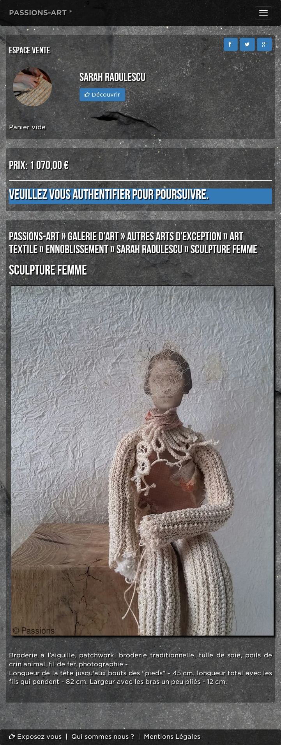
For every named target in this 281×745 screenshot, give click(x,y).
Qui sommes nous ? (102, 736)
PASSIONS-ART (34, 237)
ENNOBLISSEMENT (77, 250)
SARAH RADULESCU (149, 250)
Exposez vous (35, 736)
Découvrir (102, 95)
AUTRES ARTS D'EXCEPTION (174, 237)
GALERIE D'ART (93, 237)
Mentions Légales (172, 736)
